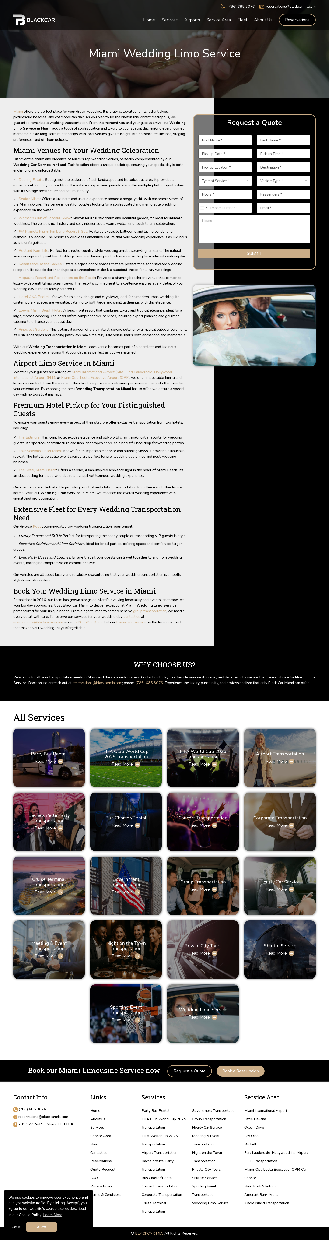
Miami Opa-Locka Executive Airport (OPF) (95, 377)
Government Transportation (126, 882)
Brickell (250, 1144)
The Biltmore (29, 437)
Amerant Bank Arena (261, 1194)
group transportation (149, 611)
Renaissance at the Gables (40, 264)
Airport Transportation (280, 754)
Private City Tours (203, 946)
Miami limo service (131, 622)
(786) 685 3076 (241, 6)
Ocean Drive (254, 1127)
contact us (132, 616)
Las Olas (251, 1135)
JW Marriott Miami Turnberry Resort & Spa (53, 231)
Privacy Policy (101, 1186)
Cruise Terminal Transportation (49, 882)
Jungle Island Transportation (266, 1203)
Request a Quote (190, 1071)
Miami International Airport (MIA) (98, 372)
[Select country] (203, 208)
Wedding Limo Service (203, 1010)
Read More (45, 761)
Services (97, 1127)
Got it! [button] (16, 1227)
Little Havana (255, 1119)
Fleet (94, 1144)
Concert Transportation (203, 818)
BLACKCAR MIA (149, 1233)
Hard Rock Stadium (260, 1186)
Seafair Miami (29, 198)
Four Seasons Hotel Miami (40, 450)
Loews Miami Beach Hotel (40, 310)
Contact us (98, 1152)
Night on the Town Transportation (126, 946)
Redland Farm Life (33, 250)
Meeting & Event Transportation (49, 946)
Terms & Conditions (106, 1194)
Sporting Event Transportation (126, 1010)
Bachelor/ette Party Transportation (49, 818)
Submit (254, 253)
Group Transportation (203, 882)
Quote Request (103, 1169)
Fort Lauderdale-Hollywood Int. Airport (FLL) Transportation (276, 1157)
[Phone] (225, 208)
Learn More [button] (52, 1215)
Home (95, 1110)
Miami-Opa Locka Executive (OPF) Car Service (275, 1173)
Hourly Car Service (280, 882)
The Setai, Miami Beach (37, 470)
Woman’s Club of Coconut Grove (45, 218)
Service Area (100, 1135)
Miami (18, 111)
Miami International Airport (265, 1110)
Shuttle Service (280, 946)
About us (97, 1119)
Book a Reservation (240, 1071)
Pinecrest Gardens (34, 329)
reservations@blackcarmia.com (291, 6)
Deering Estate (31, 179)
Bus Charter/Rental (126, 818)
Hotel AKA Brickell (34, 296)
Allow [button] (41, 1227)
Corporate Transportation (280, 818)
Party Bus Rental (49, 754)
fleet (37, 526)
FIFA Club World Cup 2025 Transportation (126, 754)
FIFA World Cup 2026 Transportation (203, 754)
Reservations (297, 20)
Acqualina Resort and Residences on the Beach (57, 277)
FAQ (94, 1177)
